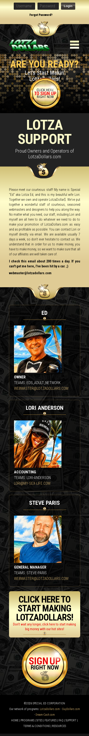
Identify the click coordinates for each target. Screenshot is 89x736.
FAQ (61, 720)
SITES (39, 720)
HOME (15, 720)
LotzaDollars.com (50, 709)
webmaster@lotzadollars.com (30, 273)
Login (68, 6)
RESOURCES (59, 726)
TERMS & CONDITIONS (36, 726)
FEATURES (50, 720)
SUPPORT (71, 720)
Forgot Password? (40, 15)
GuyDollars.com (71, 709)
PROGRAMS (27, 720)
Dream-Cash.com (45, 714)
